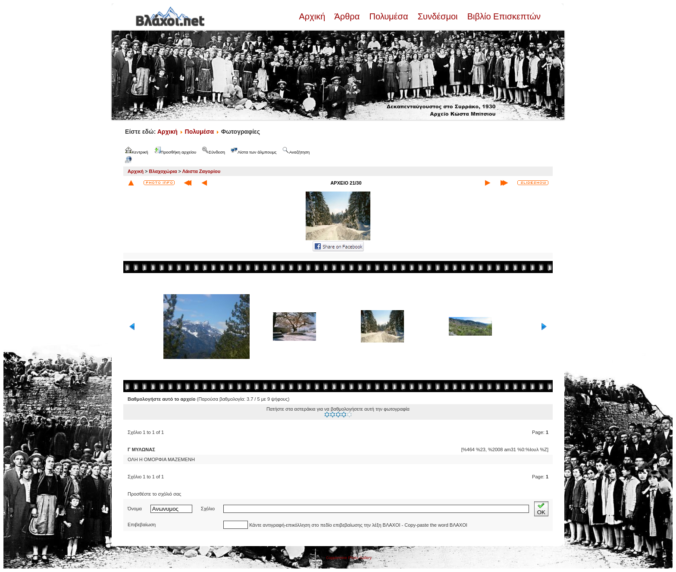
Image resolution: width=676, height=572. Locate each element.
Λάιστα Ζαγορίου (201, 171)
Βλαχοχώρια (163, 171)
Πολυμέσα (388, 16)
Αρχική (313, 16)
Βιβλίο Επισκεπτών (503, 16)
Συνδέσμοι (437, 16)
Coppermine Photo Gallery (349, 558)
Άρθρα (347, 16)
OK (541, 508)
